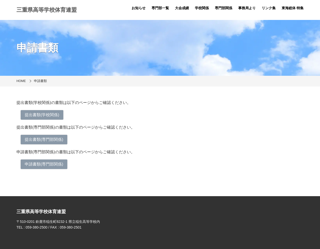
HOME (21, 81)
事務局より (247, 8)
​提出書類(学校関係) (42, 115)
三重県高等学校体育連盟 (46, 10)
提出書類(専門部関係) (44, 139)
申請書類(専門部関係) (44, 164)
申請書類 (40, 81)
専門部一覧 (160, 8)
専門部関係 (223, 8)
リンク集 (269, 8)
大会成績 (182, 8)
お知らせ (139, 8)
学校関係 (202, 8)
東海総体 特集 (293, 8)
